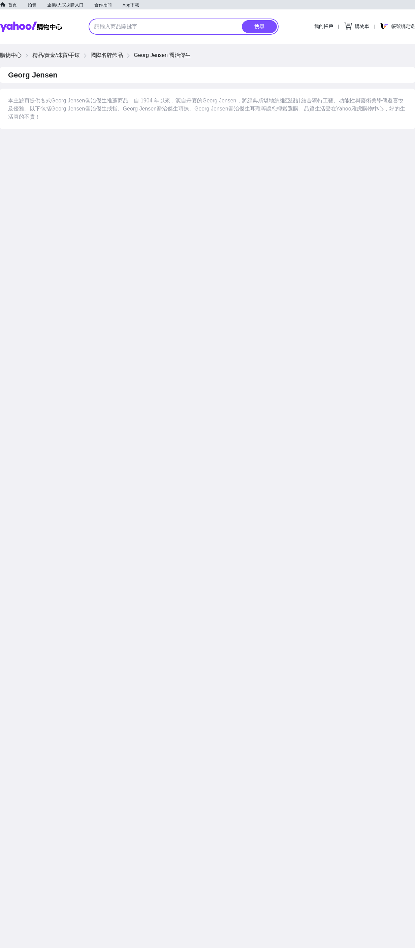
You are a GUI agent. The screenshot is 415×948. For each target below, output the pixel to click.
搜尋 (259, 26)
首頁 (12, 5)
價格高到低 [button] (354, 142)
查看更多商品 (391, 465)
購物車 (362, 26)
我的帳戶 (323, 26)
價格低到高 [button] (324, 142)
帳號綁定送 (403, 26)
